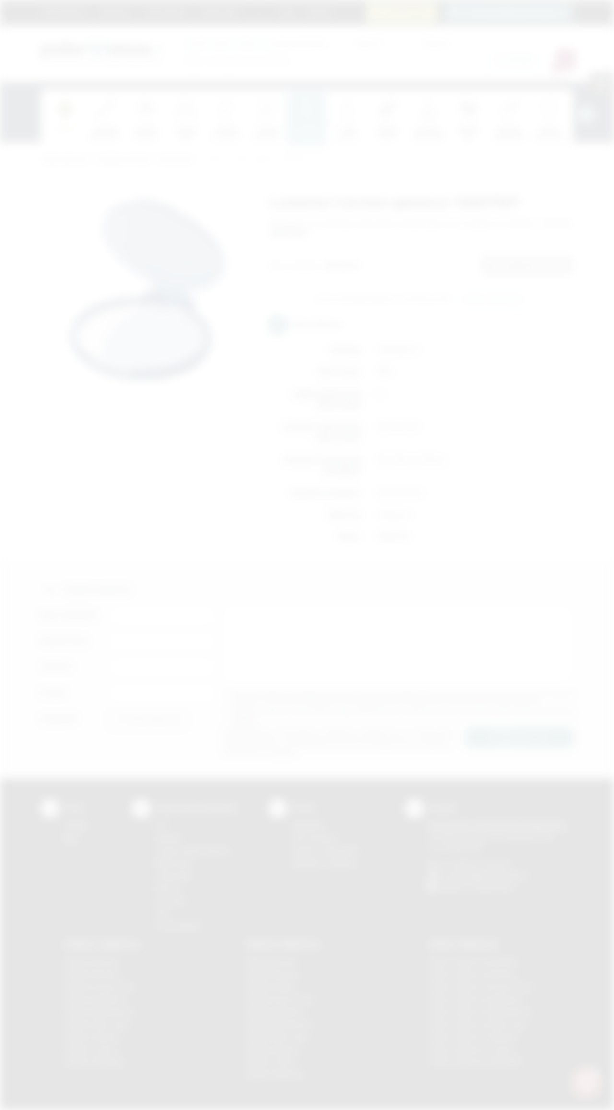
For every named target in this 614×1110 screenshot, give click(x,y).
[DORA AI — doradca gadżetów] (586, 1082)
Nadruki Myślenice (275, 1012)
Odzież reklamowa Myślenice (476, 999)
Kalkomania (173, 863)
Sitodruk (168, 838)
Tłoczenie (171, 900)
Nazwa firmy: (65, 640)
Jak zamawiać (166, 12)
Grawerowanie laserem (193, 850)
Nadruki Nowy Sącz (277, 1037)
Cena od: (368, 43)
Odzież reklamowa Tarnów (472, 1049)
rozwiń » (244, 719)
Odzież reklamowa (463, 944)
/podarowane (493, 886)
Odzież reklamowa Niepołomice (480, 1012)
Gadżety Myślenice (95, 999)
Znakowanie (219, 12)
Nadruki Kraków (271, 987)
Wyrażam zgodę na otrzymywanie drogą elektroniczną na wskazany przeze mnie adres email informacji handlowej (403, 715)
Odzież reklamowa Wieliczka (475, 1061)
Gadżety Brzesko (92, 974)
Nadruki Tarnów (271, 1061)
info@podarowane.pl (494, 875)
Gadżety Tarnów (91, 1049)
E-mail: (53, 692)
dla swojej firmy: (256, 43)
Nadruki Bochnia (272, 962)
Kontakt (318, 12)
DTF (161, 825)
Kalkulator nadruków (324, 863)
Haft (161, 913)
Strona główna (64, 12)
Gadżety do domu (123, 160)
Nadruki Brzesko (272, 974)
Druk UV (168, 888)
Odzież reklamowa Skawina (473, 1037)
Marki (259, 12)
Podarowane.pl (64, 160)
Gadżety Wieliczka (94, 1061)
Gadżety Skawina (92, 1037)
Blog (287, 12)
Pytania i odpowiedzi (325, 850)
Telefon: (56, 666)
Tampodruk (173, 875)
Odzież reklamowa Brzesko (473, 962)
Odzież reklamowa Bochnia (472, 974)
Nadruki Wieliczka (274, 1074)
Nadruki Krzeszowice (280, 999)
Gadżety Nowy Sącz (97, 1024)
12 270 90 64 (407, 12)
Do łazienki (176, 160)
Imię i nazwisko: (69, 614)
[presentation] (586, 114)
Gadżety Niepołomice (99, 1012)
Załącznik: (59, 718)
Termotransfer (178, 925)
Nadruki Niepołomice (279, 1024)
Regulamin (115, 12)
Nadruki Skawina (272, 1049)
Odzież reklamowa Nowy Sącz (478, 1024)
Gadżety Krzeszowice (100, 987)
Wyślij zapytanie (493, 299)
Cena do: (436, 43)
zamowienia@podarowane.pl (514, 12)
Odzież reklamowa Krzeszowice (480, 987)
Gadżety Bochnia (91, 962)
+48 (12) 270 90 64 (479, 864)
